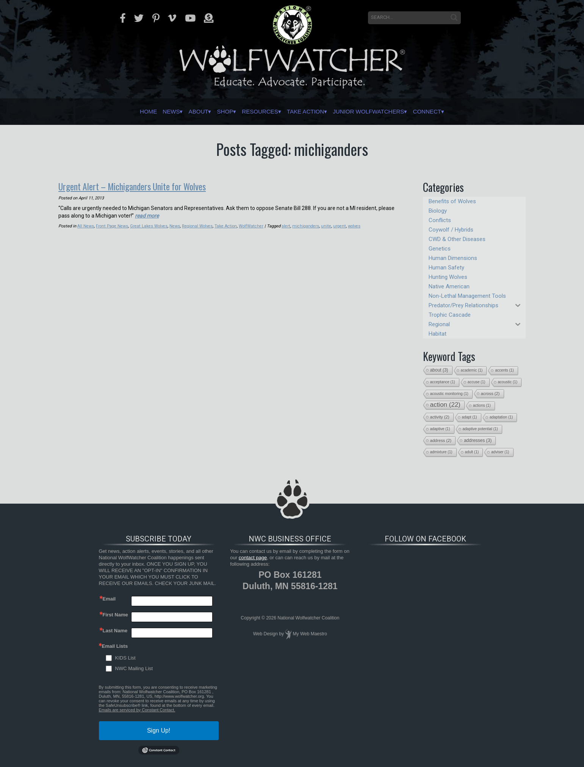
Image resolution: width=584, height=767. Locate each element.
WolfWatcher (251, 225)
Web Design (265, 633)
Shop (211, 111)
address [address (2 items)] (441, 440)
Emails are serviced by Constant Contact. (137, 710)
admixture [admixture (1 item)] (441, 452)
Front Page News (112, 225)
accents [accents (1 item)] (504, 370)
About (178, 111)
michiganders (305, 225)
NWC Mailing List (134, 668)
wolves (352, 225)
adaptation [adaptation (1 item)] (501, 417)
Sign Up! (158, 730)
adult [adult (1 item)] (472, 452)
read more (147, 215)
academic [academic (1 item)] (472, 370)
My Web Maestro (310, 633)
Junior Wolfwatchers (387, 111)
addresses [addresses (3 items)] (478, 440)
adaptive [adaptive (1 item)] (440, 429)
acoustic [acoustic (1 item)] (508, 382)
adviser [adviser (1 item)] (500, 452)
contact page (253, 557)
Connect (459, 111)
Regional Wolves (197, 225)
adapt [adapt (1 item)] (469, 417)
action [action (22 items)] (445, 404)
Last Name (115, 630)
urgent (338, 225)
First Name (115, 615)
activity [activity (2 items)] (439, 417)
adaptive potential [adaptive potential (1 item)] (480, 429)
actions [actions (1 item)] (482, 405)
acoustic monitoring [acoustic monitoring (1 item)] (449, 394)
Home (115, 111)
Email (109, 599)
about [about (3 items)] (439, 370)
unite (325, 225)
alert (286, 225)
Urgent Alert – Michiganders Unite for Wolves (134, 186)
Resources (254, 111)
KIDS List (125, 658)
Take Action (310, 111)
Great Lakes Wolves (149, 225)
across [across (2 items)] (490, 393)
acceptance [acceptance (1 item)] (442, 382)
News (144, 111)
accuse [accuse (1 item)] (476, 382)
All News (85, 225)
